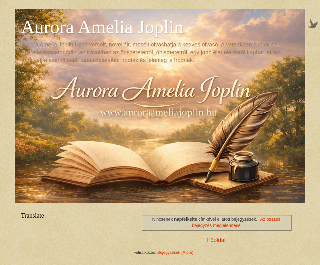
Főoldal (216, 240)
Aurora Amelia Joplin (102, 27)
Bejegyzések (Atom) (175, 252)
